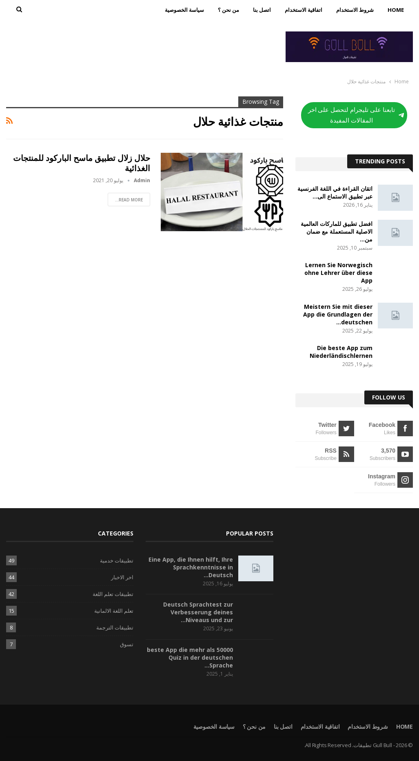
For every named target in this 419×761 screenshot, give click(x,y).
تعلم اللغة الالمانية (113, 610)
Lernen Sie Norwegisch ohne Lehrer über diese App (338, 272)
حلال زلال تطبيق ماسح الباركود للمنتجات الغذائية (81, 163)
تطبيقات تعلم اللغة (113, 594)
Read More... (129, 200)
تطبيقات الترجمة (114, 627)
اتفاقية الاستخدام (303, 9)
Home (396, 9)
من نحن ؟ (228, 9)
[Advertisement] (139, 45)
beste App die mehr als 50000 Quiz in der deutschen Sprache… (190, 657)
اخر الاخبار (122, 577)
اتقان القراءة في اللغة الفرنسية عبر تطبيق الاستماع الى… (334, 192)
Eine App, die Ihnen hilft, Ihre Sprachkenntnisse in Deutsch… (191, 567)
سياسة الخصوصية (184, 9)
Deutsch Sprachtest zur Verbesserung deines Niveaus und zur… (198, 612)
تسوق (126, 644)
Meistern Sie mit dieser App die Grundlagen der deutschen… (337, 314)
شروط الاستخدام (355, 9)
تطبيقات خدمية (116, 560)
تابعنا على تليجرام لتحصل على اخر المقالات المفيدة (356, 115)
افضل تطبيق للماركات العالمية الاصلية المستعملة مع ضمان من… (336, 231)
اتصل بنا (262, 9)
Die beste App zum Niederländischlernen (341, 351)
